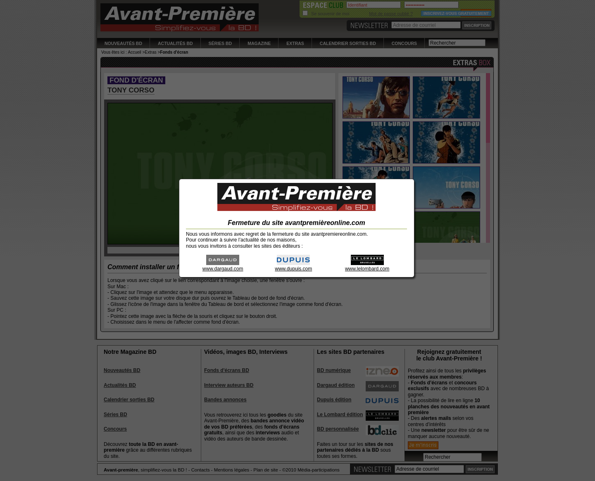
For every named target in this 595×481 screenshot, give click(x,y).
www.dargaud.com (222, 266)
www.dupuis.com (293, 266)
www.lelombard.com (367, 266)
